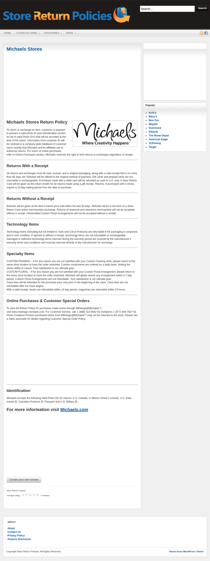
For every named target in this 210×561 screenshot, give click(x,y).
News (69, 33)
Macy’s (153, 116)
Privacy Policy (16, 535)
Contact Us (14, 531)
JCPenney (155, 143)
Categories (51, 33)
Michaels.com (74, 409)
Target (152, 147)
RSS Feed (201, 33)
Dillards (153, 131)
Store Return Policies (66, 14)
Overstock (155, 127)
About (11, 528)
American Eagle (158, 139)
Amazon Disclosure (19, 539)
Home (7, 33)
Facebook (206, 33)
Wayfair (153, 124)
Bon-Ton (154, 120)
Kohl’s (152, 112)
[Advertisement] (72, 86)
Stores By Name (26, 33)
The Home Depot (159, 135)
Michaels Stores (24, 49)
